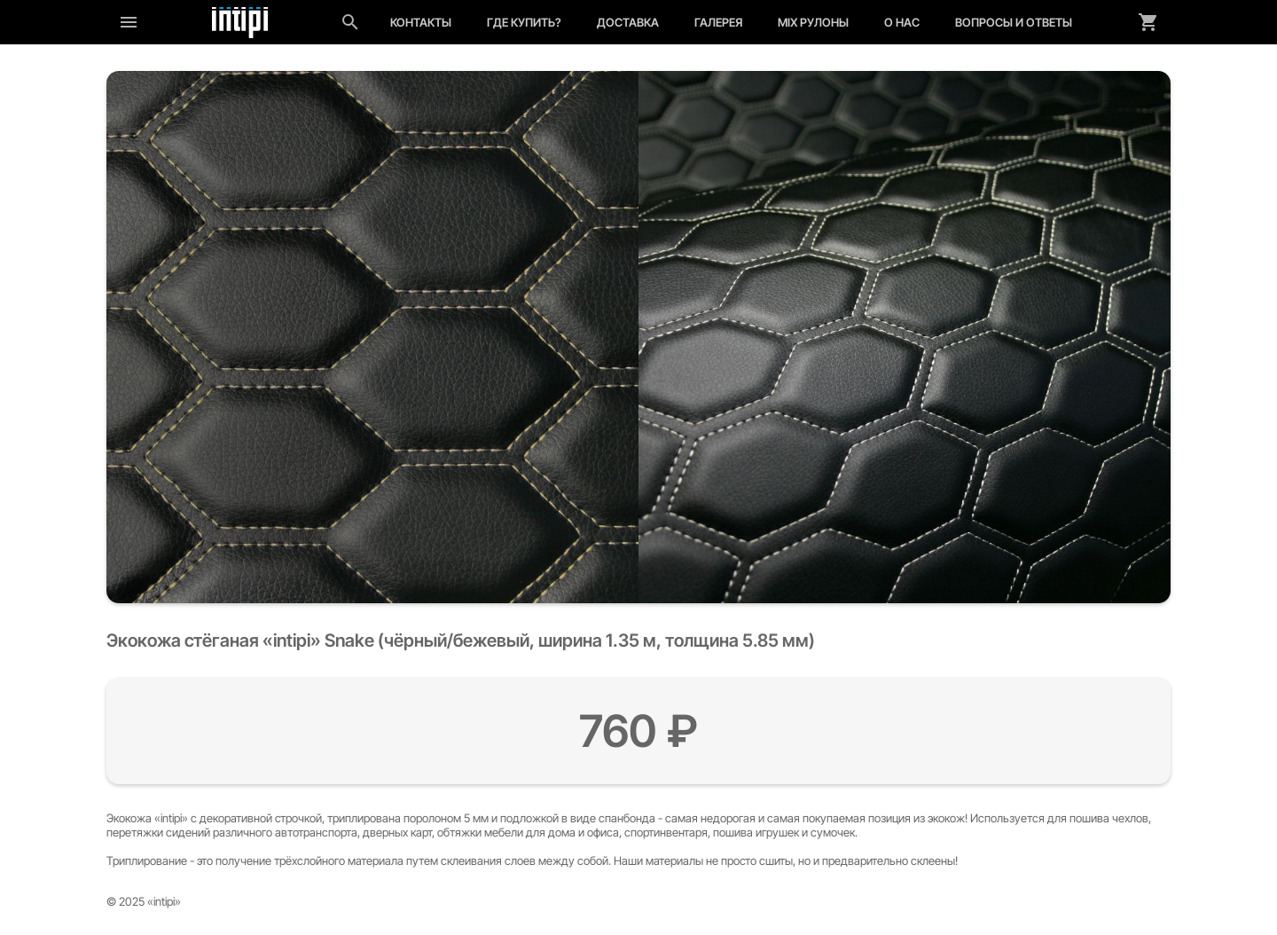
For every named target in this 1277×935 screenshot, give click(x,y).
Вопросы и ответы (1013, 22)
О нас (902, 22)
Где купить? (524, 22)
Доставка (628, 22)
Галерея (718, 22)
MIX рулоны (813, 22)
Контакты (420, 22)
